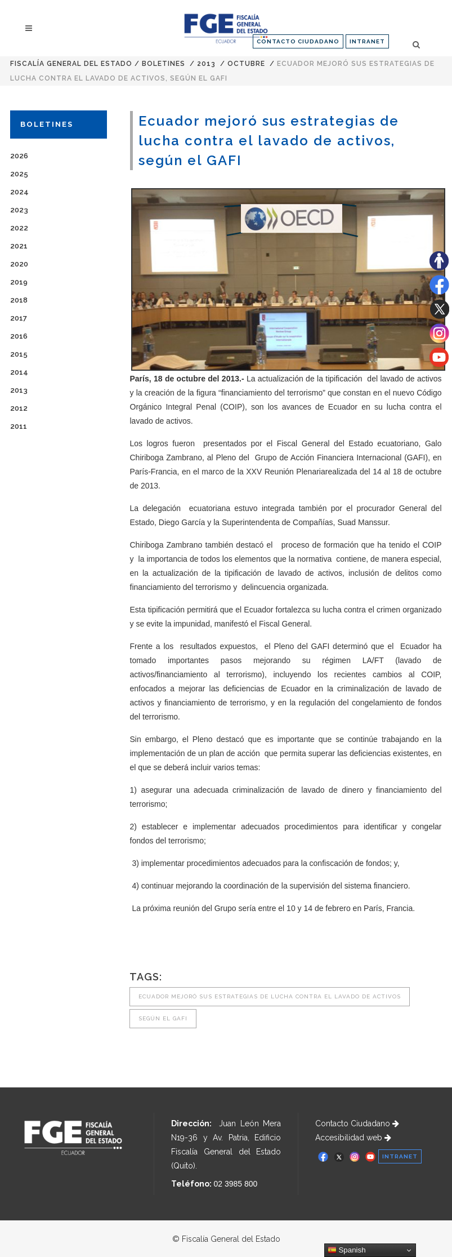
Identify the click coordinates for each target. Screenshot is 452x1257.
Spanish (347, 1250)
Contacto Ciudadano (357, 1123)
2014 (19, 372)
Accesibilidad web (353, 1137)
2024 (19, 192)
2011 (18, 426)
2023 (19, 210)
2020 (19, 264)
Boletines (163, 64)
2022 (19, 228)
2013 (206, 64)
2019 (19, 282)
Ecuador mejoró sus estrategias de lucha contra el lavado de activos (269, 996)
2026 (19, 156)
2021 (19, 246)
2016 (19, 336)
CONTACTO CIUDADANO (298, 41)
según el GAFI (162, 1018)
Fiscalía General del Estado (71, 64)
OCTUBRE (246, 64)
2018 (19, 300)
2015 (19, 354)
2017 (18, 318)
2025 (19, 174)
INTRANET (367, 41)
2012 (19, 408)
